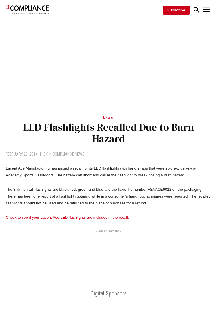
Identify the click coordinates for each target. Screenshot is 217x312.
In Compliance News (67, 154)
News (108, 118)
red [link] (73, 189)
